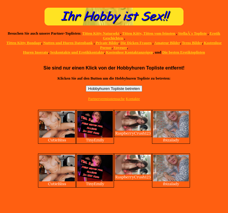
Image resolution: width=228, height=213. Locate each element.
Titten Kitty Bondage (23, 43)
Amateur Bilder (167, 43)
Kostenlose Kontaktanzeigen (129, 52)
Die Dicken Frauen (136, 43)
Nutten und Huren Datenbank (68, 43)
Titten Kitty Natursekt (100, 33)
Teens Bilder (192, 43)
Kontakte (133, 98)
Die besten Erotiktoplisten (183, 52)
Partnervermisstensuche (106, 98)
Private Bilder (107, 43)
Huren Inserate (35, 52)
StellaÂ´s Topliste (192, 33)
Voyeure (120, 47)
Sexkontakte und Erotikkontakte (77, 52)
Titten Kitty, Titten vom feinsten (148, 33)
